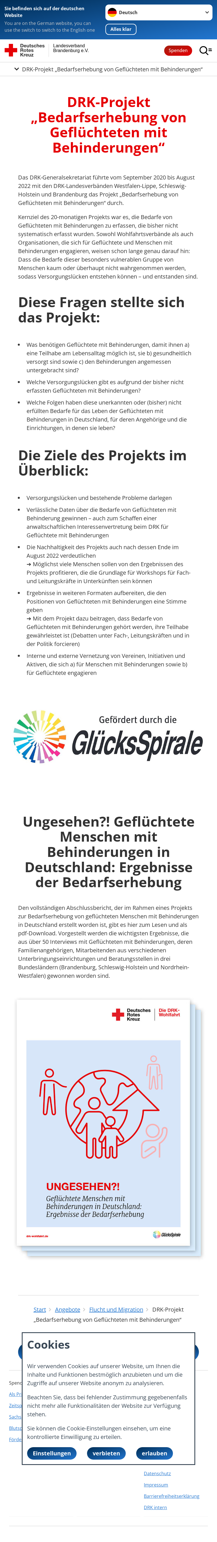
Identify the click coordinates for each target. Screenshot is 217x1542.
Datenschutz (157, 1473)
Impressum (156, 1485)
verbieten (106, 1453)
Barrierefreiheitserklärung (171, 1496)
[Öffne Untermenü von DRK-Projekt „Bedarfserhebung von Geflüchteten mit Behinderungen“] (108, 69)
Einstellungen (52, 1453)
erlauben (154, 1453)
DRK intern (155, 1507)
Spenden (178, 50)
